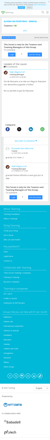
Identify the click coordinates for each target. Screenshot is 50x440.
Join (25, 30)
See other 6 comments (26, 141)
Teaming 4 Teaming (11, 277)
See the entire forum (41, 38)
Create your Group (11, 231)
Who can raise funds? (12, 240)
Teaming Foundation (12, 214)
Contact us (8, 261)
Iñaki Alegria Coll (17, 72)
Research (7, 358)
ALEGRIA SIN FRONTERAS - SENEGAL (20, 21)
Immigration (8, 353)
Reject (30, 7)
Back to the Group (9, 38)
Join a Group (8, 235)
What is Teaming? (10, 218)
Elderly (6, 362)
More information (40, 5)
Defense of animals (11, 330)
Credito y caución (10, 298)
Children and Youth (11, 348)
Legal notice (8, 256)
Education (7, 340)
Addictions (8, 317)
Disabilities (8, 335)
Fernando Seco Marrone (22, 148)
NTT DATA (8, 294)
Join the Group (34, 54)
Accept (21, 7)
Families (7, 344)
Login (12, 54)
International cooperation (13, 326)
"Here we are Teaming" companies (17, 273)
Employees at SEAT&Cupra (14, 303)
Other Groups (9, 367)
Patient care (8, 321)
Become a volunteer (11, 282)
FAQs (6, 252)
